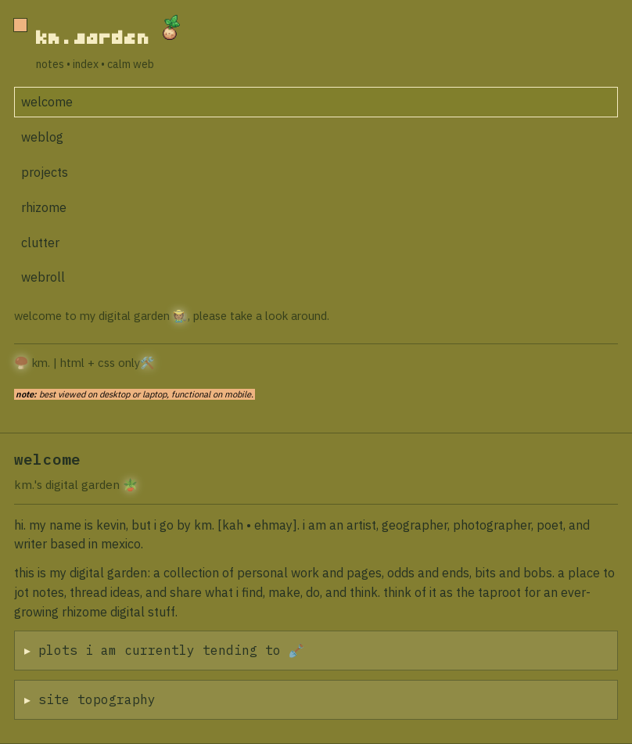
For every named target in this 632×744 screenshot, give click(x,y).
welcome (47, 102)
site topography (98, 699)
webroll (43, 277)
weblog (42, 137)
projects (44, 172)
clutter (40, 242)
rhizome (43, 207)
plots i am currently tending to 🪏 (173, 650)
